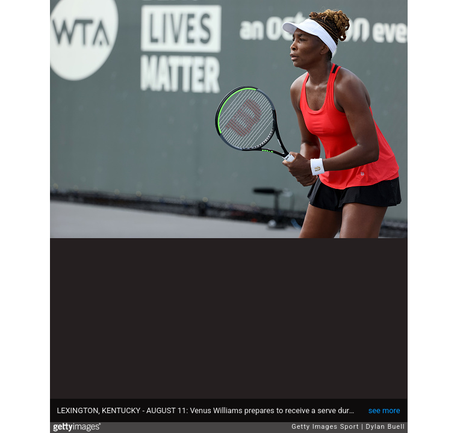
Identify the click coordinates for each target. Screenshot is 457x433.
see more (384, 410)
